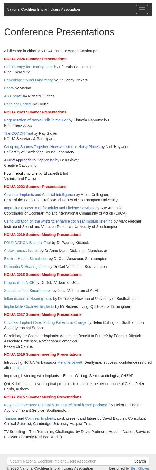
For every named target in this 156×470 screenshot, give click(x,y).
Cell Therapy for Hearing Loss (28, 67)
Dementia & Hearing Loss (25, 266)
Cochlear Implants (40, 418)
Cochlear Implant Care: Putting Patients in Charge (45, 322)
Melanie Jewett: (70, 362)
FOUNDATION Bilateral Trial (28, 242)
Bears (9, 88)
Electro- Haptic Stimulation (26, 258)
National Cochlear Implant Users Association (43, 9)
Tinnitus (10, 418)
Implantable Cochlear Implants (29, 306)
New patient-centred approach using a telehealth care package (55, 405)
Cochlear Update (18, 104)
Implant (18, 368)
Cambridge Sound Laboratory (28, 80)
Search (140, 461)
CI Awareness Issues (21, 250)
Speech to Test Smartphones (28, 290)
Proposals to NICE (19, 282)
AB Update (13, 96)
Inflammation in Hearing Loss (28, 298)
